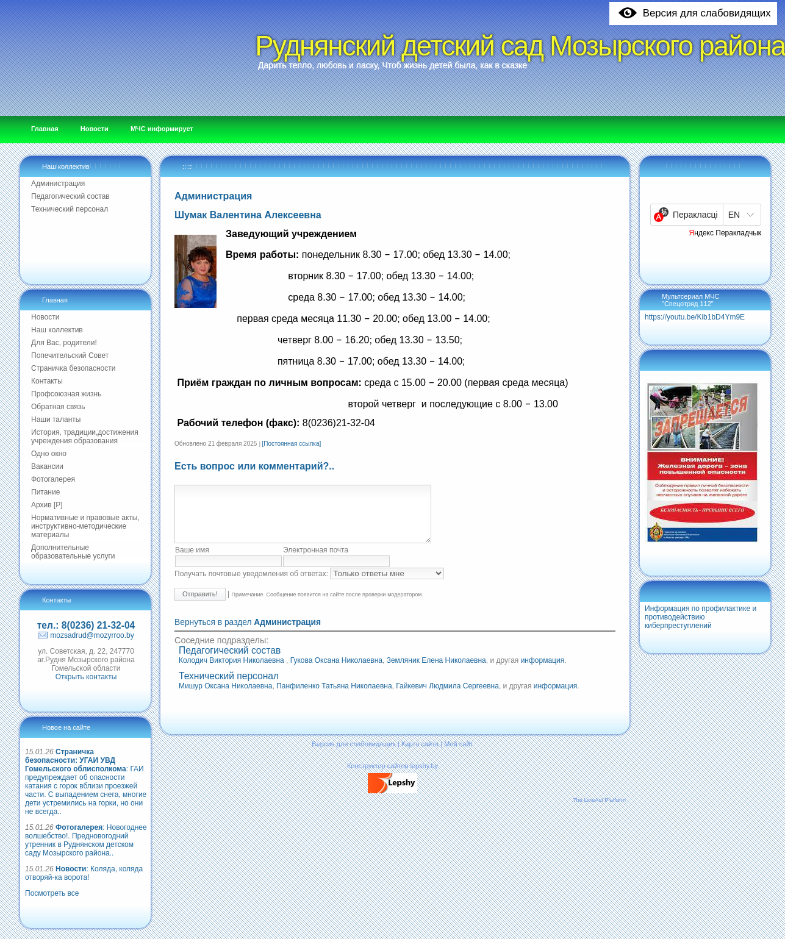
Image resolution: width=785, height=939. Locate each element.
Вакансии (47, 466)
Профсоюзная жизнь (66, 394)
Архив (47, 505)
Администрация (58, 183)
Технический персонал (69, 209)
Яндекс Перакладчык (725, 233)
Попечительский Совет (70, 355)
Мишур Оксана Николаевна (225, 697)
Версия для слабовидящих (354, 755)
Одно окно (48, 453)
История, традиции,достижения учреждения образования (84, 436)
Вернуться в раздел (247, 633)
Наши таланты (56, 419)
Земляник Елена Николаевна (436, 671)
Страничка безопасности (73, 368)
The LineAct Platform (599, 811)
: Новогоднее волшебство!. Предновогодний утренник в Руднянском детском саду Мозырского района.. (86, 840)
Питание (45, 492)
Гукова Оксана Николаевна (336, 671)
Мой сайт (458, 755)
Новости (45, 317)
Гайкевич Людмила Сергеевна (447, 697)
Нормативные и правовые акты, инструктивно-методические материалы (85, 526)
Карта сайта (420, 755)
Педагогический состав (70, 196)
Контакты (47, 381)
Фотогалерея (53, 479)
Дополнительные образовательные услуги (73, 551)
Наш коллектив (66, 166)
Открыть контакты (86, 677)
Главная (55, 300)
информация (543, 671)
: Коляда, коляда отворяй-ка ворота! (84, 873)
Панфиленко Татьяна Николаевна (334, 697)
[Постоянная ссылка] (291, 443)
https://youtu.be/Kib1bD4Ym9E (695, 317)
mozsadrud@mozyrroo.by (92, 635)
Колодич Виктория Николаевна (232, 671)
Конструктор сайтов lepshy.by (392, 776)
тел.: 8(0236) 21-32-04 (86, 625)
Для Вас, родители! (64, 342)
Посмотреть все (52, 893)
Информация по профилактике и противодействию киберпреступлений (700, 617)
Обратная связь (58, 406)
